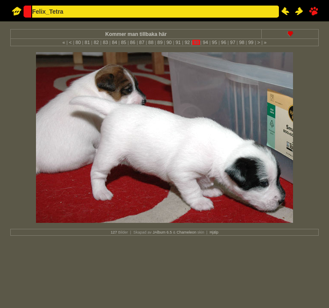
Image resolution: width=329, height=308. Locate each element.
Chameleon (186, 232)
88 (151, 42)
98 (241, 42)
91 (178, 42)
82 (96, 42)
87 (142, 42)
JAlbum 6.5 (162, 232)
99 (250, 42)
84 (114, 42)
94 (205, 42)
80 (78, 42)
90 (169, 42)
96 (223, 42)
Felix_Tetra (47, 11)
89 (160, 42)
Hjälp (213, 232)
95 (214, 42)
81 (87, 42)
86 (133, 42)
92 (187, 42)
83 (105, 42)
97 (232, 42)
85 (123, 42)
